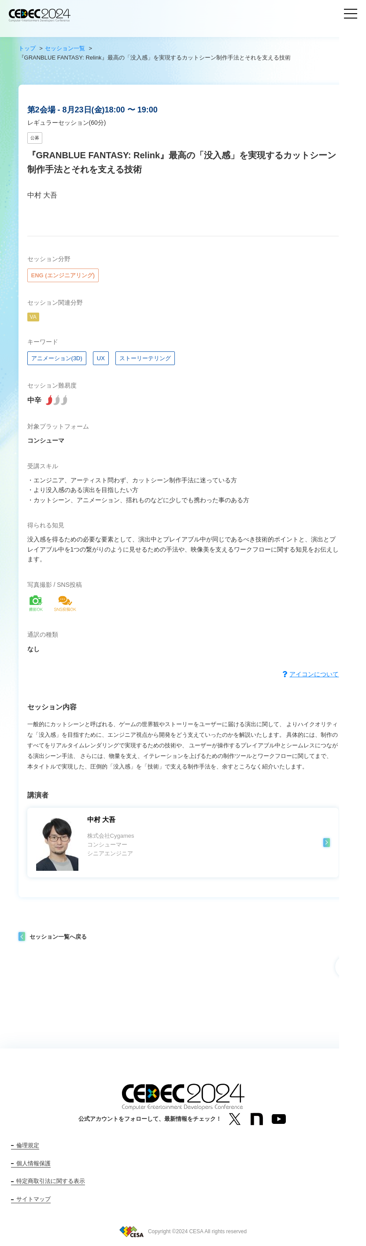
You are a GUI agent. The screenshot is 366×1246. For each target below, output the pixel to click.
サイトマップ (33, 1199)
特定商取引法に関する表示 (50, 1181)
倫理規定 (27, 1145)
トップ (27, 48)
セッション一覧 (65, 48)
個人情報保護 (33, 1163)
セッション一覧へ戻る (58, 936)
